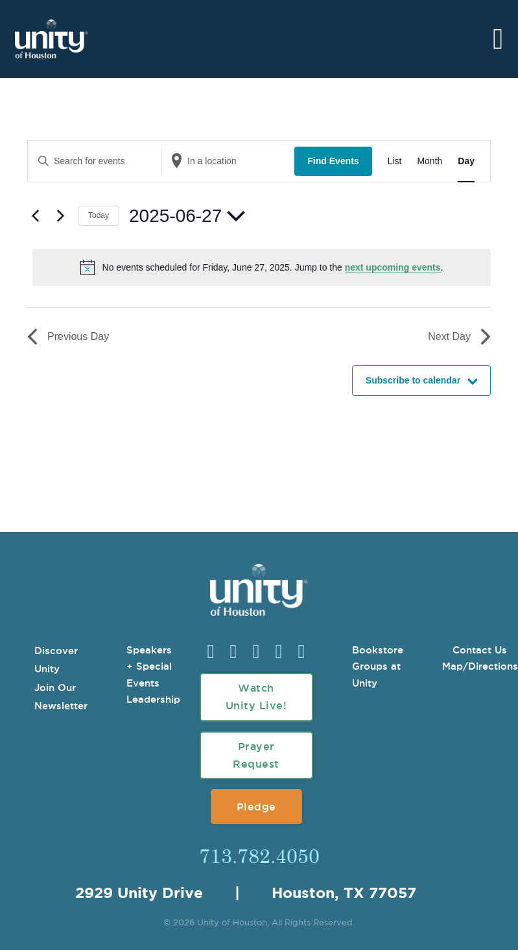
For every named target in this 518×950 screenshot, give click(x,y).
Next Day (459, 336)
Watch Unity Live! (256, 696)
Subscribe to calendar (413, 380)
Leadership (153, 699)
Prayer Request (256, 755)
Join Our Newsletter (61, 697)
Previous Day (68, 336)
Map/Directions (480, 666)
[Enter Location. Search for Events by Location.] (227, 161)
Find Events (333, 161)
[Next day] (60, 216)
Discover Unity (56, 660)
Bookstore (377, 649)
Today (98, 215)
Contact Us (480, 649)
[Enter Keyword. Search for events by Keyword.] (94, 161)
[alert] (261, 267)
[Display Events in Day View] (466, 161)
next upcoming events (393, 267)
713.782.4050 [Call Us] (259, 855)
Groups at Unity (376, 674)
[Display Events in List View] (395, 161)
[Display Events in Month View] (429, 161)
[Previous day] (35, 216)
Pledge (256, 806)
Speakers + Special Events (149, 666)
